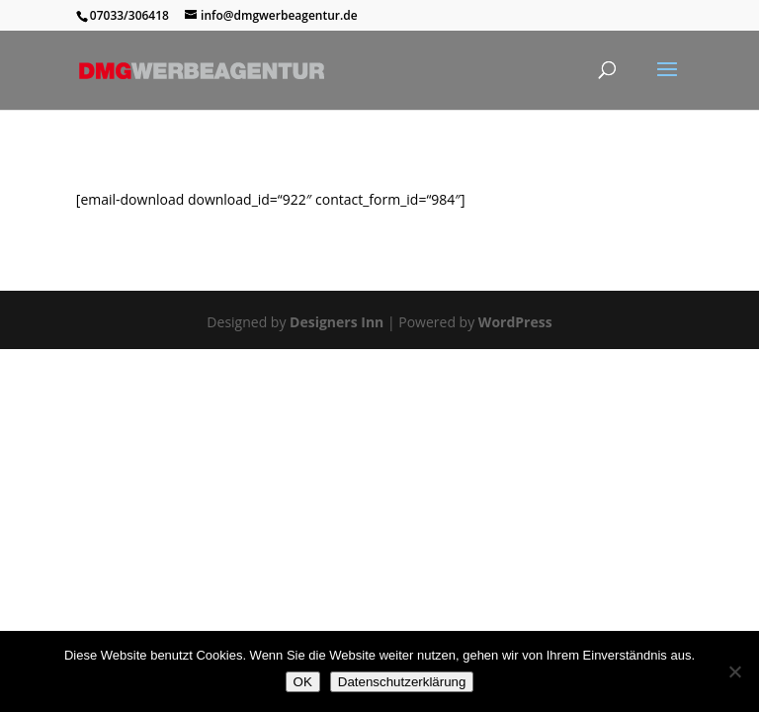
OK (303, 681)
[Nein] (734, 671)
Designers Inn (336, 321)
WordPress (515, 321)
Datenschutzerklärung (402, 681)
